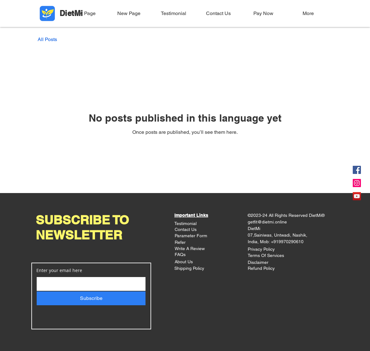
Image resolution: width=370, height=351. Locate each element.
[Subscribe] (91, 298)
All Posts (47, 39)
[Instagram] (357, 183)
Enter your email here (59, 270)
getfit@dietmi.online (267, 221)
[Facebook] (357, 170)
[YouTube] (357, 196)
